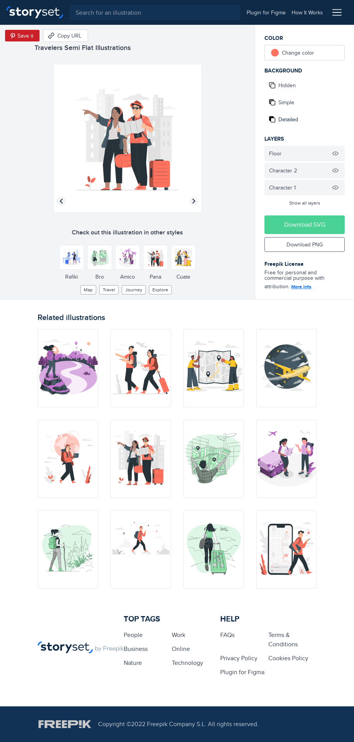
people (133, 634)
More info (301, 287)
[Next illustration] (194, 201)
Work (178, 634)
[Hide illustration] (335, 153)
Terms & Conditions (283, 639)
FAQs (227, 634)
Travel (109, 289)
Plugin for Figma (242, 672)
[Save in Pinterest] (22, 35)
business (136, 648)
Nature (133, 662)
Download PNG (305, 244)
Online (181, 648)
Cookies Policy (288, 658)
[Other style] (71, 257)
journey (133, 289)
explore (160, 289)
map (88, 289)
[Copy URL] (65, 35)
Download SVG (304, 224)
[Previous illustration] (61, 201)
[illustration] (68, 368)
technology (187, 662)
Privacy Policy (238, 658)
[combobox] (154, 12)
